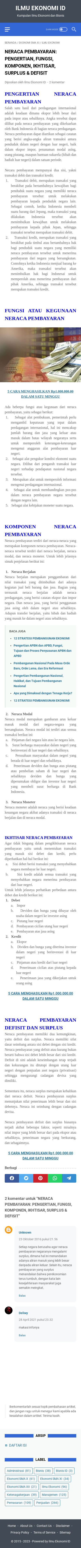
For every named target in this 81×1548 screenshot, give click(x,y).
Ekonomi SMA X (21, 1478)
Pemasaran (19, 1502)
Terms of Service (44, 1532)
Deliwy (23, 1313)
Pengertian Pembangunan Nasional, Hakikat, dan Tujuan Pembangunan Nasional (38, 681)
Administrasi (19, 1470)
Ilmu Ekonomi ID (40, 8)
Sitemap (65, 1532)
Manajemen (54, 1494)
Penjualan (47, 1502)
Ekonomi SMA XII (22, 1486)
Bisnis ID (64, 1470)
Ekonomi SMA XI (54, 1478)
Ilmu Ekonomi (54, 1486)
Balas (22, 1295)
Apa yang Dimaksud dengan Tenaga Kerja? (43, 693)
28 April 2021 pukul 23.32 (36, 1319)
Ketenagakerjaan (22, 1494)
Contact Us (44, 1525)
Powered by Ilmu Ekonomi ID (51, 1541)
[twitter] (26, 1178)
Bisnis (43, 1470)
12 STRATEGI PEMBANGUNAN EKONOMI (42, 638)
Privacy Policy (20, 1532)
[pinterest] (40, 1178)
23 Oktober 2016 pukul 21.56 (38, 1239)
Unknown (25, 1232)
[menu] (10, 29)
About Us (26, 1525)
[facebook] (12, 1178)
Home (12, 1525)
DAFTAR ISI (18, 1445)
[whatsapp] (55, 1178)
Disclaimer (63, 1525)
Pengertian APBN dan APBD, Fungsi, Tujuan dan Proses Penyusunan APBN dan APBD (42, 651)
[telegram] (69, 1178)
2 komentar (57, 82)
